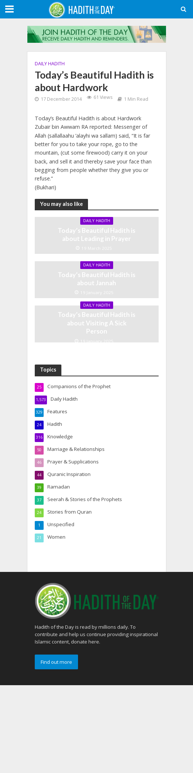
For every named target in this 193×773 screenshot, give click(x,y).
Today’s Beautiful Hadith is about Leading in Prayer (96, 234)
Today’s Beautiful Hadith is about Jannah (96, 279)
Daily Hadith (50, 64)
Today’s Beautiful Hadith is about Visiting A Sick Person (96, 323)
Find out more (56, 662)
